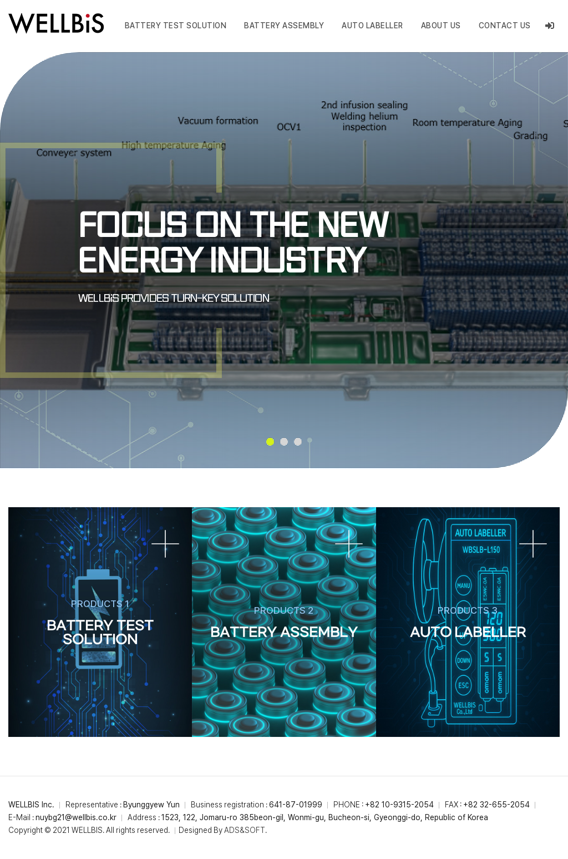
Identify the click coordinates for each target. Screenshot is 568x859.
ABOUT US (441, 25)
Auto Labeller (372, 25)
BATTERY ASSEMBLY (284, 25)
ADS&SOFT (244, 830)
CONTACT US (505, 25)
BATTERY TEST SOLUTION (176, 25)
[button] (270, 442)
